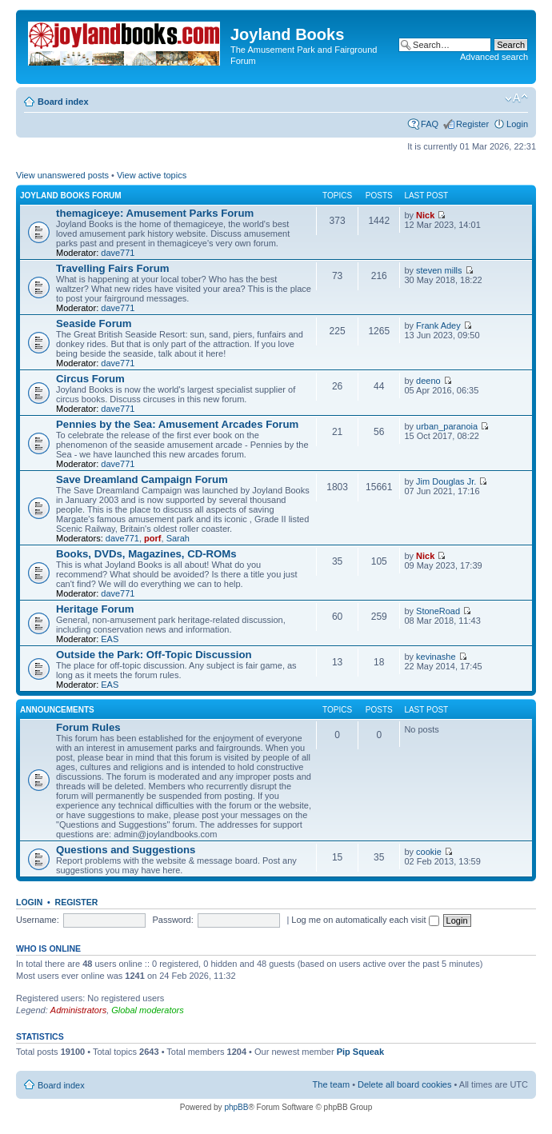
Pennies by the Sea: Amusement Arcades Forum (177, 424)
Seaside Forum (94, 323)
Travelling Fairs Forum (112, 268)
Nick (425, 215)
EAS (109, 639)
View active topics (151, 175)
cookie (429, 851)
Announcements (57, 709)
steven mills (439, 270)
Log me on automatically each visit (364, 919)
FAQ (429, 124)
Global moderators (147, 1010)
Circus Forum (90, 379)
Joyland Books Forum (71, 195)
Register (472, 124)
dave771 (117, 253)
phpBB (236, 1107)
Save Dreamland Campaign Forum (142, 479)
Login (517, 124)
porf (152, 538)
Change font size (516, 98)
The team (331, 1084)
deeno (428, 380)
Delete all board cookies (404, 1084)
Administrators (78, 1010)
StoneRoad (438, 611)
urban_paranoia (447, 426)
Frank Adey (438, 325)
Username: (37, 919)
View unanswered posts (62, 175)
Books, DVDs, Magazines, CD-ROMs (146, 554)
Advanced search (494, 57)
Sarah (178, 538)
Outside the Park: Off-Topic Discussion (154, 655)
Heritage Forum (95, 609)
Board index (63, 101)
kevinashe (436, 656)
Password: (172, 919)
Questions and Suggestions (125, 850)
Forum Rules (88, 727)
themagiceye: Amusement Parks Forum (155, 213)
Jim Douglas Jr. (446, 481)
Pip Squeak (360, 1051)
